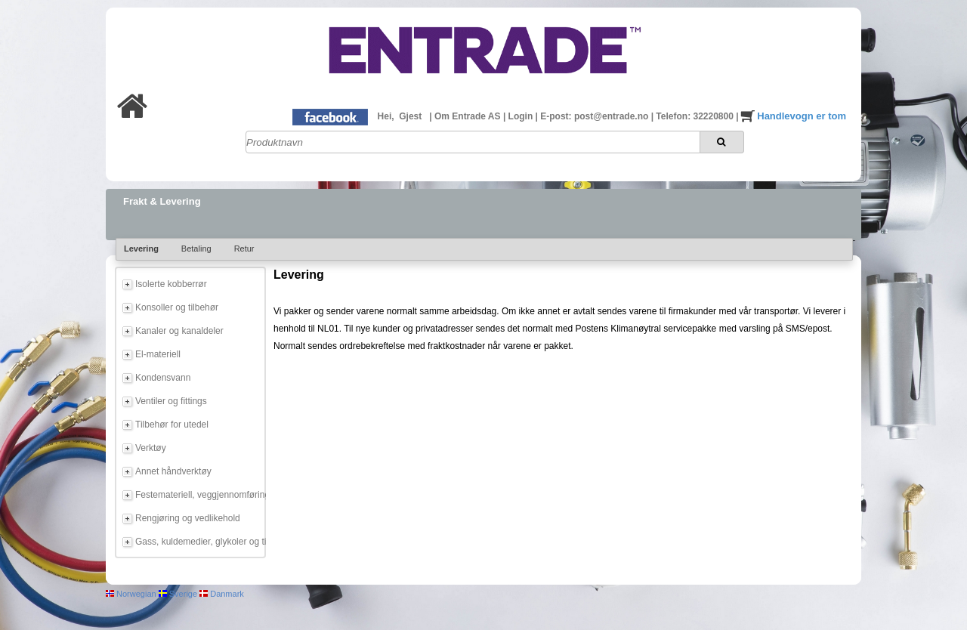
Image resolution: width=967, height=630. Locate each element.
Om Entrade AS (468, 116)
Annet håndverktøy (173, 471)
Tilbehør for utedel (172, 424)
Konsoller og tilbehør (176, 307)
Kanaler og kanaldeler (179, 331)
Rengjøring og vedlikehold (187, 518)
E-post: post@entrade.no (595, 116)
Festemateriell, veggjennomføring (198, 494)
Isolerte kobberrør (171, 284)
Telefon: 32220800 (696, 116)
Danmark (221, 593)
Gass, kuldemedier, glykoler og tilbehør (198, 541)
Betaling (196, 248)
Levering (141, 248)
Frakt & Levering (162, 201)
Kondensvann (162, 377)
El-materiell (158, 354)
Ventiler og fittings (171, 401)
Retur (244, 248)
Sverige (178, 593)
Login (522, 116)
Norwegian (131, 593)
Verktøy (150, 448)
